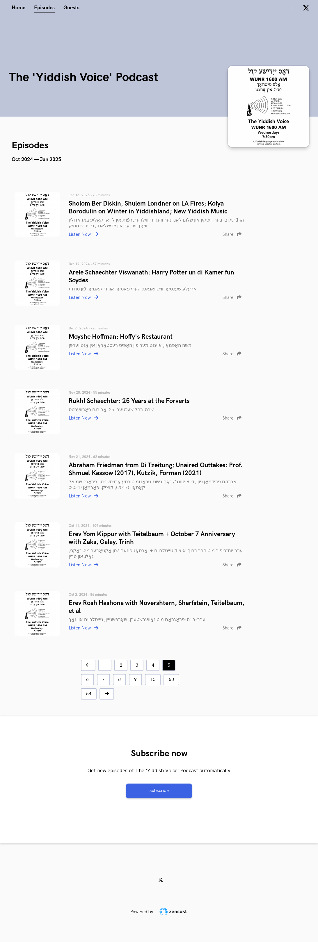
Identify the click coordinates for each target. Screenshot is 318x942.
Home (18, 8)
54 (88, 694)
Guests (71, 8)
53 (171, 679)
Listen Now (83, 234)
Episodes (44, 8)
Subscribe (159, 790)
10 (152, 679)
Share (231, 234)
